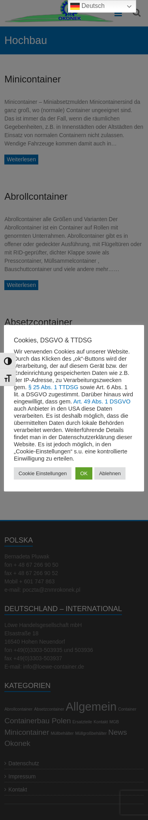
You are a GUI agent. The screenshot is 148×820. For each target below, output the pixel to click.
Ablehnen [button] (110, 473)
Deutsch (87, 6)
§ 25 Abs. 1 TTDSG (53, 387)
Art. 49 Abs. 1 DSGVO (102, 401)
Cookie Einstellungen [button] (43, 473)
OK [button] (84, 473)
